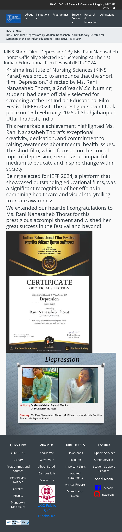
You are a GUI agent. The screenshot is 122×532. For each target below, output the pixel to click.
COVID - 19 (18, 453)
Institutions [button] (43, 16)
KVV (8, 31)
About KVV (47, 453)
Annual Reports (75, 484)
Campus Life (46, 473)
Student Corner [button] (76, 18)
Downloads (75, 453)
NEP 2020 (110, 4)
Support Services (104, 453)
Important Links (75, 466)
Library (18, 460)
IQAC (60, 4)
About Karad (46, 466)
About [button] (29, 16)
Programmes (60, 14)
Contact (107, 8)
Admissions (107, 14)
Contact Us (47, 480)
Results (18, 495)
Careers (84, 4)
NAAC (53, 4)
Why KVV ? (47, 460)
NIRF (67, 4)
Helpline (75, 460)
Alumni (75, 4)
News (19, 31)
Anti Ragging (97, 4)
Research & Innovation (90, 18)
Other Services (104, 460)
